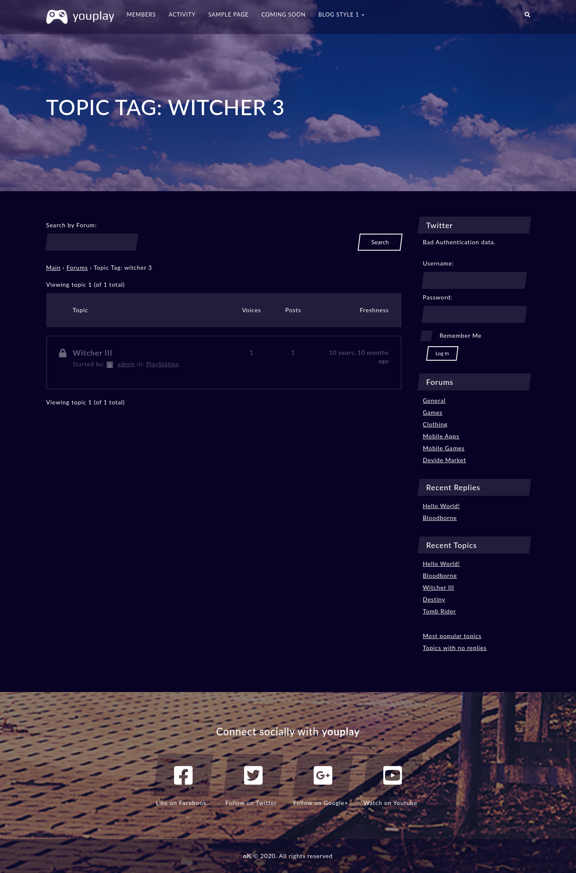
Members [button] (141, 14)
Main (53, 267)
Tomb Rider (439, 611)
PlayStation (162, 363)
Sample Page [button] (228, 14)
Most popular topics (452, 635)
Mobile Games (443, 448)
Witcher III (92, 352)
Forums (77, 267)
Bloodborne (440, 517)
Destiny (434, 599)
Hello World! (441, 505)
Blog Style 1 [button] (341, 14)
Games (432, 412)
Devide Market (444, 459)
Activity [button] (182, 14)
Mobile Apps (441, 436)
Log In (442, 353)
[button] (527, 17)
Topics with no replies (455, 647)
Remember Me (460, 335)
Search (380, 242)
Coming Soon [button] (283, 14)
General (434, 400)
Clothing (435, 424)
